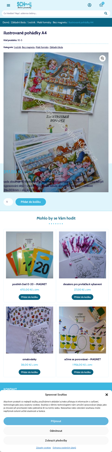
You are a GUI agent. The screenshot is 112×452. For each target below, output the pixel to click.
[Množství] (8, 202)
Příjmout (56, 421)
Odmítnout (56, 430)
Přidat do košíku (31, 201)
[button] (106, 394)
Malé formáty (44, 22)
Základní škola (18, 22)
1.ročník (31, 22)
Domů (6, 22)
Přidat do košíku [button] (29, 297)
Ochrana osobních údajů (64, 448)
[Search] (106, 13)
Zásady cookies (43, 448)
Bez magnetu (60, 22)
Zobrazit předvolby (56, 440)
